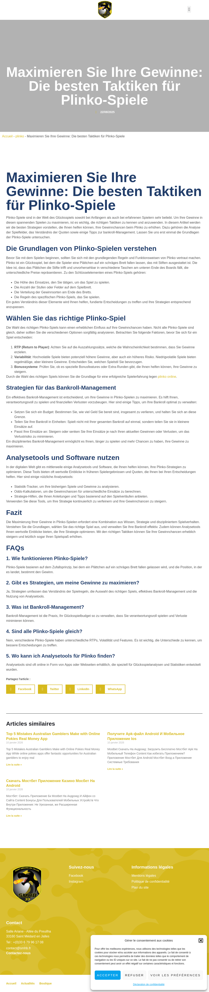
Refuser (134, 975)
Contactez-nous (18, 953)
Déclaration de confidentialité (149, 984)
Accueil (7, 136)
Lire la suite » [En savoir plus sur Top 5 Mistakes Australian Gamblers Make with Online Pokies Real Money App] (14, 764)
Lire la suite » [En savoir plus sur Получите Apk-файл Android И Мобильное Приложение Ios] (115, 769)
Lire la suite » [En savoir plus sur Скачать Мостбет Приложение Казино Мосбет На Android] (14, 815)
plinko (20, 136)
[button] (201, 940)
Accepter (108, 975)
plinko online (167, 376)
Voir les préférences (175, 975)
